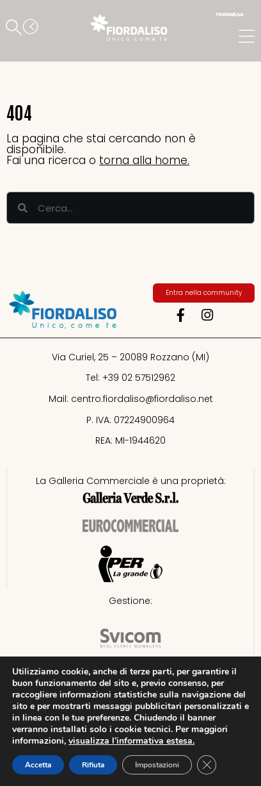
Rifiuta (93, 765)
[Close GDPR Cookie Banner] (206, 764)
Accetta (38, 765)
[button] (16, 28)
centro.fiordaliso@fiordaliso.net (142, 398)
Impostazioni (157, 765)
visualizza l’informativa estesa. (131, 741)
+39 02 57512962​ (138, 377)
